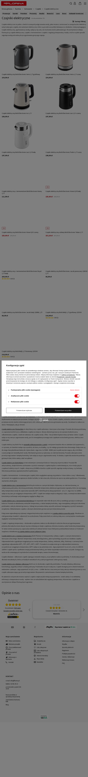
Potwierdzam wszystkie (63, 410)
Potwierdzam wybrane (24, 410)
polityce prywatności (68, 375)
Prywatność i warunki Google (66, 377)
